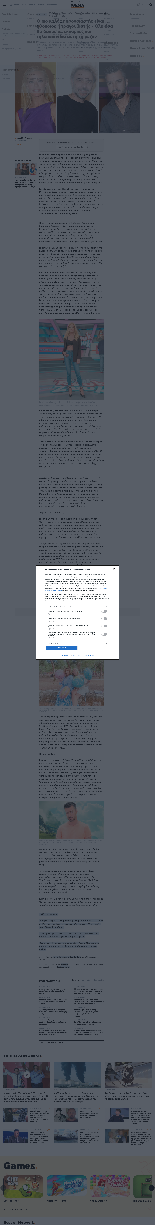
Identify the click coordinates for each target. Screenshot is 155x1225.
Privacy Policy (89, 655)
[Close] (115, 570)
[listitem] (77, 606)
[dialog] (77, 612)
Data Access (77, 655)
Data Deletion (65, 655)
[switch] (104, 611)
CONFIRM (62, 648)
